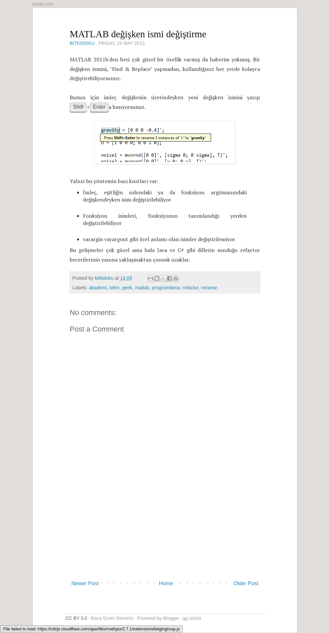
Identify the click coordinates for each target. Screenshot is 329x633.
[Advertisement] (164, 528)
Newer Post (85, 583)
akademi (98, 287)
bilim (115, 287)
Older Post (245, 583)
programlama (166, 287)
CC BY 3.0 (76, 618)
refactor (191, 287)
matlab (142, 287)
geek (127, 287)
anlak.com (43, 4)
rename (209, 287)
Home (166, 583)
